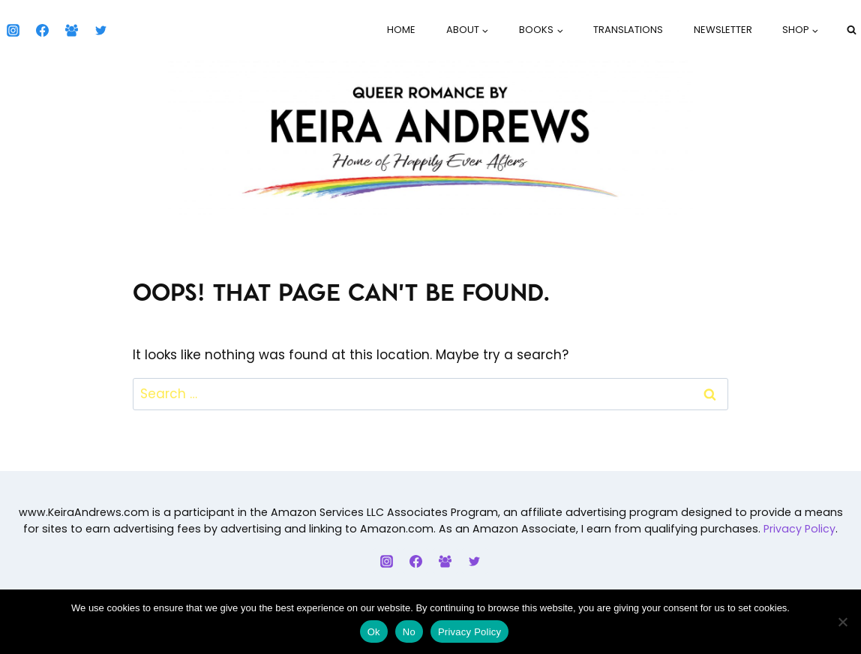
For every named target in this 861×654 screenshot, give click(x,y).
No (409, 632)
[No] (842, 621)
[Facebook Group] (71, 30)
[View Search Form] (851, 30)
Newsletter (723, 29)
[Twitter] (100, 30)
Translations (628, 29)
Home (401, 29)
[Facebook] (42, 30)
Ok (374, 632)
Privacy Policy (800, 528)
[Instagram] (13, 30)
